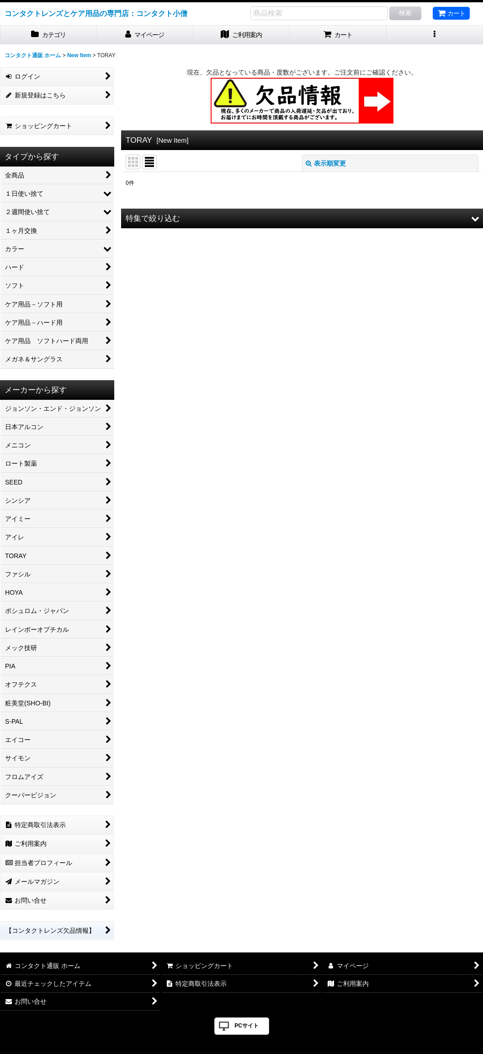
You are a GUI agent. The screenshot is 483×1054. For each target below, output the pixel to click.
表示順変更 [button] (326, 163)
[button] (435, 35)
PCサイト (246, 1025)
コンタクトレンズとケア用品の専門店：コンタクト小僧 (96, 13)
